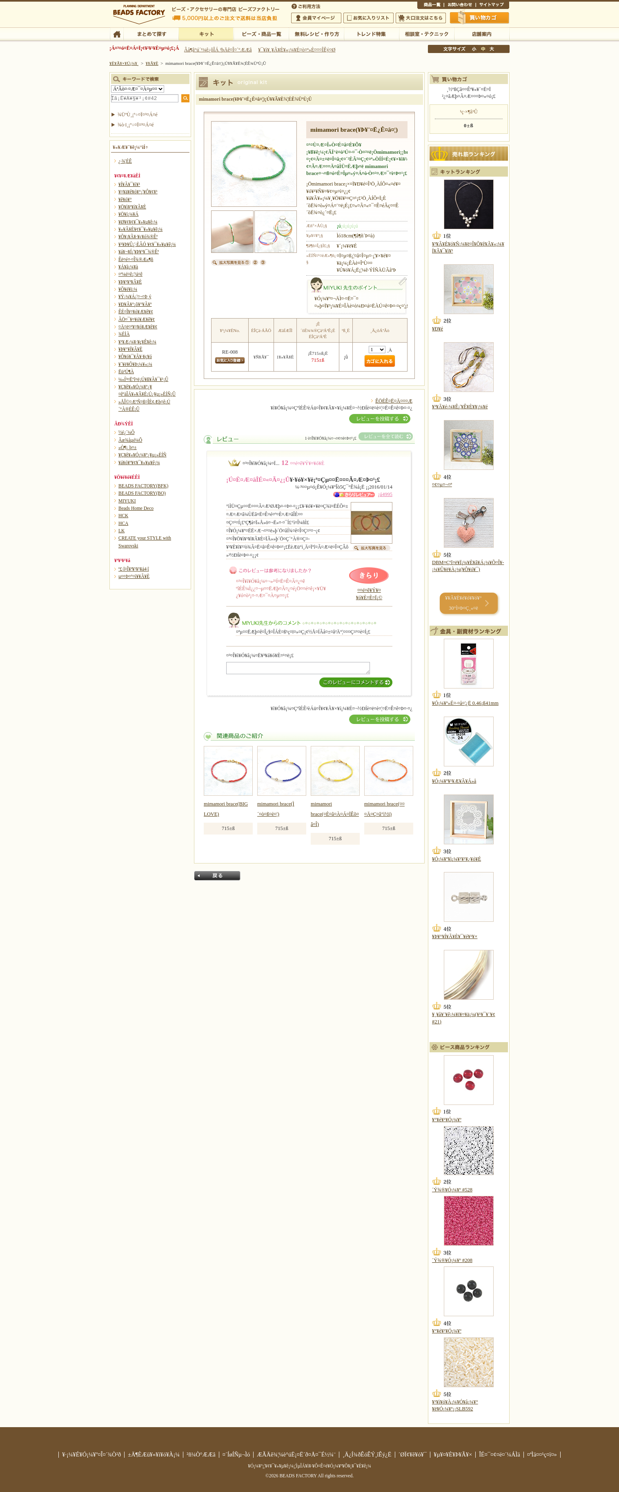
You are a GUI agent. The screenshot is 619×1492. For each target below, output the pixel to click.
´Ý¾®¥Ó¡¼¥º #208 (452, 1260)
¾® (474, 49)
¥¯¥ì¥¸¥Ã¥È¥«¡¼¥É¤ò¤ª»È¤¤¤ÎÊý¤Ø (296, 50)
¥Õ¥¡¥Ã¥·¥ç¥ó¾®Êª (138, 236)
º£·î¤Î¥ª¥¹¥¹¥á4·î (133, 569)
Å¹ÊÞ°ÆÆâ (481, 33)
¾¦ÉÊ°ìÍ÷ (430, 5)
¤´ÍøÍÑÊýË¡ (306, 5)
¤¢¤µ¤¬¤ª (442, 484)
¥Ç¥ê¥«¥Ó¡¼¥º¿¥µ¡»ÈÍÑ (142, 454)
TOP (116, 33)
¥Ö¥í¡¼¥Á (128, 214)
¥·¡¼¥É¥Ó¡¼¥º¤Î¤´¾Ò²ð (91, 1454)
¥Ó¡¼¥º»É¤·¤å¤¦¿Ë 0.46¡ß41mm (465, 703)
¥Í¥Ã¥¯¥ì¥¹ (129, 184)
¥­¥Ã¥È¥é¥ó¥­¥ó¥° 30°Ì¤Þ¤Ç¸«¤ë (463, 603)
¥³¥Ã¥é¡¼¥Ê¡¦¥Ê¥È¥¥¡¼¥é (460, 407)
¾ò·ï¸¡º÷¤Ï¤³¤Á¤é (136, 125)
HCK (123, 515)
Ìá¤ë (217, 876)
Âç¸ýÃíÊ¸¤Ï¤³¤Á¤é (421, 18)
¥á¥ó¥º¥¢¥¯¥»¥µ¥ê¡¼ (139, 462)
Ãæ (483, 49)
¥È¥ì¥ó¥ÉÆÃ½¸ (371, 33)
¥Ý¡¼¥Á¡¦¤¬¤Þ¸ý (134, 296)
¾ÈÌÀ (124, 334)
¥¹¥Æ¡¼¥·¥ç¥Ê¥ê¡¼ (137, 341)
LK (121, 530)
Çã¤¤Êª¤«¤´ (480, 17)
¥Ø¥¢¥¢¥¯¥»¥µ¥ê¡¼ (137, 221)
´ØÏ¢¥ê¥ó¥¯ (413, 1454)
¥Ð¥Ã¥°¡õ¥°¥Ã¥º (135, 304)
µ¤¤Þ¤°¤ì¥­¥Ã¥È (133, 576)
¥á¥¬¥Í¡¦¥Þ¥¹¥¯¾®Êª (138, 251)
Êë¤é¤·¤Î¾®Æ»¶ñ (135, 259)
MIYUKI (127, 500)
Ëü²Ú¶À (126, 371)
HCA (123, 523)
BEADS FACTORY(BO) (142, 493)
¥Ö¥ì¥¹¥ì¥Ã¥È (132, 206)
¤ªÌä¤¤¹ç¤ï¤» (459, 5)
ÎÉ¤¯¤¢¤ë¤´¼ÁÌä (499, 1454)
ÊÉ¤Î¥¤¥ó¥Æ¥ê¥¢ (135, 311)
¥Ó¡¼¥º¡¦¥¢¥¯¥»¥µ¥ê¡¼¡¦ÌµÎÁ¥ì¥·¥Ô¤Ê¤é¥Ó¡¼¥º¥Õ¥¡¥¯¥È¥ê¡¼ (309, 1465)
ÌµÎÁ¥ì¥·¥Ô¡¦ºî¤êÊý (316, 33)
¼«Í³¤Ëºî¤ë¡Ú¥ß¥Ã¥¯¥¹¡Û (143, 379)
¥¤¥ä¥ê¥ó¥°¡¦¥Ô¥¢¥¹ (138, 191)
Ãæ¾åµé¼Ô (130, 440)
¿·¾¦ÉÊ (125, 161)
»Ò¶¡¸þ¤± (127, 447)
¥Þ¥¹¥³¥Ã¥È (130, 281)
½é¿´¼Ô (126, 432)
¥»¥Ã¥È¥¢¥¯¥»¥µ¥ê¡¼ (140, 229)
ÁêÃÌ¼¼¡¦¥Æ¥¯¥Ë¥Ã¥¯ (426, 33)
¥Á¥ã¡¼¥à (128, 266)
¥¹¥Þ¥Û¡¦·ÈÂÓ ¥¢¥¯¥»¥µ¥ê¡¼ (147, 244)
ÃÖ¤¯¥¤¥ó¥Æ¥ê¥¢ (136, 319)
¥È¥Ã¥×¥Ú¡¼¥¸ (124, 63)
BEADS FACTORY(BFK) (143, 485)
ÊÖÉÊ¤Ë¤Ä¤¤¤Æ (393, 401)
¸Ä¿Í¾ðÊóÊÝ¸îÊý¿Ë (367, 1454)
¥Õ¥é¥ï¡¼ (127, 289)
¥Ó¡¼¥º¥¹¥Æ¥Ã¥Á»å (454, 781)
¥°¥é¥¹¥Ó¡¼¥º (446, 1119)
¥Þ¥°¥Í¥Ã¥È (130, 349)
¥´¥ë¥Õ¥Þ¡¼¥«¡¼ (135, 364)
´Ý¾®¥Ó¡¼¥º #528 (452, 1190)
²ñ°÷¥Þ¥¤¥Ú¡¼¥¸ (316, 18)
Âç (491, 49)
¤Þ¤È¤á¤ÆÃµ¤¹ (151, 33)
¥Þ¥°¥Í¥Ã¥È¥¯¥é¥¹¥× (454, 936)
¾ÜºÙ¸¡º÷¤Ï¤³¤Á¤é (138, 114)
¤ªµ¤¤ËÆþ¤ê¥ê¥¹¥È (368, 18)
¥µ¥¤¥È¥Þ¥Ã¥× (492, 5)
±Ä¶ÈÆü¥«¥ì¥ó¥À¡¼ (154, 1454)
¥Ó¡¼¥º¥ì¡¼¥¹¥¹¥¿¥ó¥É (456, 859)
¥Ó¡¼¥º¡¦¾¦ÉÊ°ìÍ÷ (261, 33)
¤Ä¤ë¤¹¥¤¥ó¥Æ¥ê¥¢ (137, 326)
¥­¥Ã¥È (206, 33)
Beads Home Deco (136, 508)
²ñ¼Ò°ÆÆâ (201, 1454)
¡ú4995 (385, 494)
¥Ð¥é (437, 329)
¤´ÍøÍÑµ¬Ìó (236, 1454)
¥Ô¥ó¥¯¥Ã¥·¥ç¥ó (135, 356)
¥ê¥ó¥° (125, 199)
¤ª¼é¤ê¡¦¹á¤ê (130, 274)
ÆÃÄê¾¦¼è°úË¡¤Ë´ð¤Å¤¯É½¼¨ (296, 1454)
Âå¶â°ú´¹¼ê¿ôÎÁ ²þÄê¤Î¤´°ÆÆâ (218, 50)
